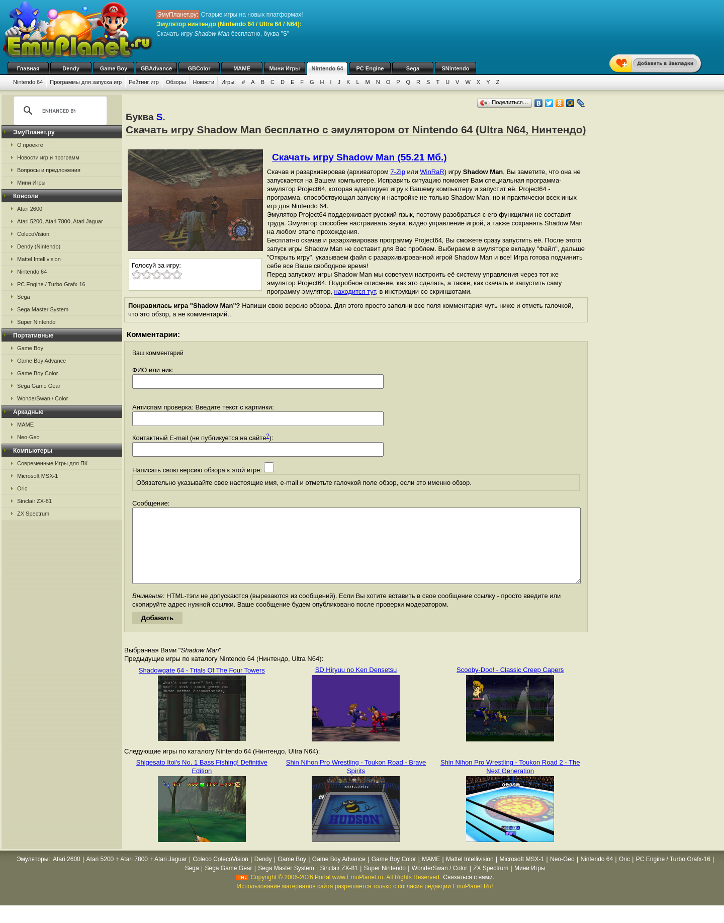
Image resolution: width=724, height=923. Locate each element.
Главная (28, 68)
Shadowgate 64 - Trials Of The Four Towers (202, 685)
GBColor (199, 68)
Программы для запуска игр (86, 82)
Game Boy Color (37, 373)
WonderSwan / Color (42, 398)
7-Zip (397, 172)
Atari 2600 (29, 209)
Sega (412, 68)
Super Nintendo (36, 322)
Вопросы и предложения (48, 170)
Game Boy (113, 68)
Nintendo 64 (327, 68)
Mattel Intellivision (39, 259)
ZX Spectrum (33, 514)
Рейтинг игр (144, 82)
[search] (58, 111)
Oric (22, 488)
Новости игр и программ (48, 157)
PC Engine (370, 68)
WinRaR (432, 172)
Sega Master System (42, 309)
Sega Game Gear (38, 386)
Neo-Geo (28, 437)
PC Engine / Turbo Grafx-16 (51, 284)
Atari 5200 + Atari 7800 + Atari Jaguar (136, 874)
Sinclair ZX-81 (34, 501)
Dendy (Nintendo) (38, 246)
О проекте (30, 145)
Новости (204, 82)
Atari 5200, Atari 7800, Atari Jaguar (60, 221)
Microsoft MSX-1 (37, 476)
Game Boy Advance (41, 361)
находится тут (355, 291)
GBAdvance (156, 68)
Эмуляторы (32, 874)
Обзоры (176, 82)
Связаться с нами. (468, 892)
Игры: (228, 82)
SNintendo (456, 68)
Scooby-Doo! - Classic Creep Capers (510, 685)
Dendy (70, 68)
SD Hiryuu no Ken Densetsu (356, 685)
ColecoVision (33, 234)
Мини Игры (284, 68)
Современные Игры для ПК (52, 463)
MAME (241, 68)
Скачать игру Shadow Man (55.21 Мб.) (359, 157)
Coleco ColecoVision (221, 874)
